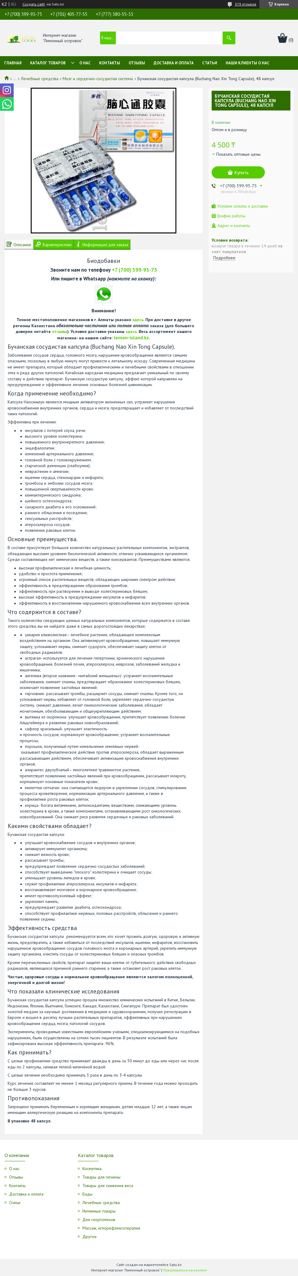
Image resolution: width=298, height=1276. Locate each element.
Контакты (109, 63)
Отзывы (137, 63)
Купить (241, 172)
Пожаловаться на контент (185, 1270)
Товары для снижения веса (107, 1185)
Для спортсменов (98, 1219)
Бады (87, 1194)
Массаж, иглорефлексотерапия (111, 1228)
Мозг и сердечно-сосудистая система (98, 78)
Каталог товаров (48, 63)
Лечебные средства (39, 78)
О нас (85, 63)
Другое (89, 1236)
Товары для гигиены (101, 1177)
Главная (13, 63)
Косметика (92, 1168)
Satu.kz (175, 1264)
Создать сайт (34, 4)
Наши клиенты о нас (247, 63)
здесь (138, 319)
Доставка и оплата (174, 63)
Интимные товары (99, 1211)
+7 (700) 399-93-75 (134, 269)
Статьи (209, 63)
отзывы (59, 331)
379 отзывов (245, 4)
